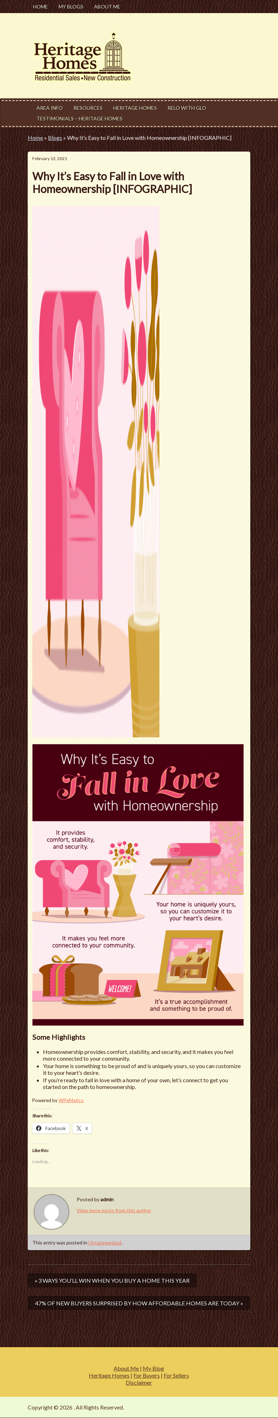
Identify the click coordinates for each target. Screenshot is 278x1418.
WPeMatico (71, 1100)
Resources (88, 108)
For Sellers (176, 1375)
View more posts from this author (114, 1210)
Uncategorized (104, 1243)
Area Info (50, 108)
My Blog (153, 1368)
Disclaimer (139, 1382)
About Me (107, 7)
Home (40, 7)
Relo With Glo (187, 108)
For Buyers (146, 1375)
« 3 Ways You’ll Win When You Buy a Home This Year (112, 1280)
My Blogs (71, 7)
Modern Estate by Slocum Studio (210, 1407)
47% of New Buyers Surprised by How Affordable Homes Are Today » (139, 1303)
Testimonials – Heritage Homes (79, 118)
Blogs (55, 137)
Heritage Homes (135, 108)
